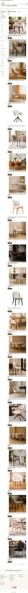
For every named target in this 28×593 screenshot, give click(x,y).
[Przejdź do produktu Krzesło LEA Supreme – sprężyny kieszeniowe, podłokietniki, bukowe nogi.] (17, 481)
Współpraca (2, 578)
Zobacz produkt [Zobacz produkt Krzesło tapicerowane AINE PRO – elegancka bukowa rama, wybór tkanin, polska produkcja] (9, 220)
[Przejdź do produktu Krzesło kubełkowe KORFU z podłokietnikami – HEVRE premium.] (17, 503)
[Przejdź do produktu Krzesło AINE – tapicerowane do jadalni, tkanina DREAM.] (17, 139)
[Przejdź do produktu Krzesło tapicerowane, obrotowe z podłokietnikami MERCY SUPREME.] (17, 435)
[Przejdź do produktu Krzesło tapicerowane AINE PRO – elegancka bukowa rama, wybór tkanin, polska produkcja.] (17, 207)
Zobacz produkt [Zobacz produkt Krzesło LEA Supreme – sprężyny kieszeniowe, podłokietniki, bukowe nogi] (9, 493)
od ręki (2, 72)
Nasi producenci (2, 577)
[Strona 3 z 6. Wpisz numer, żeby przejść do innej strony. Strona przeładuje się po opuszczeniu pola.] (24, 14)
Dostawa (20, 575)
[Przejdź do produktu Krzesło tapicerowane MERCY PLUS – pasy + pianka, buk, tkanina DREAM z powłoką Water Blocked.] (17, 253)
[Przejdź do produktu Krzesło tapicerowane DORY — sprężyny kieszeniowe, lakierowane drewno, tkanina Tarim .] (17, 458)
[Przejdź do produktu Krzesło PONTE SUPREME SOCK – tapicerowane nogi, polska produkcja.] (17, 389)
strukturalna (3, 62)
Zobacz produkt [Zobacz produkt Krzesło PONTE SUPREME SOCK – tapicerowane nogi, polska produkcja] (9, 402)
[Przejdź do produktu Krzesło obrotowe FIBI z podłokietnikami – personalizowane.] (17, 116)
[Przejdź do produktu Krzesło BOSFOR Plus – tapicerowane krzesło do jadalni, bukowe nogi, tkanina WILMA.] (17, 276)
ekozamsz (3, 63)
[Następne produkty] (23, 564)
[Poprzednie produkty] (15, 564)
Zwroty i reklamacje (12, 578)
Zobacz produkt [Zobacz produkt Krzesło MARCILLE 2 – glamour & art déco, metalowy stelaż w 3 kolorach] (9, 197)
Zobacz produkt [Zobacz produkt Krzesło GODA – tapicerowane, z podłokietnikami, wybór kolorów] (9, 174)
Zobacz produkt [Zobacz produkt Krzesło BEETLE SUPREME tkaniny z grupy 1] (9, 311)
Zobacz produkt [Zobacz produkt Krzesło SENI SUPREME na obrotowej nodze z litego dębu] (9, 83)
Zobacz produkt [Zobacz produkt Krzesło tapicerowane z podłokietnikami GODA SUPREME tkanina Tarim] (9, 379)
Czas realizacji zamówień (12, 577)
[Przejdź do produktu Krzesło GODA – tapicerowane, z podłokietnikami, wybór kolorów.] (17, 162)
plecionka (3, 55)
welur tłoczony (3, 54)
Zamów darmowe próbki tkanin (13, 575)
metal (2, 32)
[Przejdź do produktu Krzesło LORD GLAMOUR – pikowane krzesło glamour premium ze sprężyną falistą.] (17, 549)
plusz (2, 59)
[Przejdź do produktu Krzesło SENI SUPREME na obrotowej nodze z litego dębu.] (17, 71)
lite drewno (3, 31)
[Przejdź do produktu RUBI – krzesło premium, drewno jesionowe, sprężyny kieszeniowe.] (17, 230)
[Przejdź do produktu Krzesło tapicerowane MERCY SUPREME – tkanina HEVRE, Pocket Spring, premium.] (17, 344)
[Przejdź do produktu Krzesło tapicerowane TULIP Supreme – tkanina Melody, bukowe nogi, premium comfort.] (17, 321)
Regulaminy (11, 580)
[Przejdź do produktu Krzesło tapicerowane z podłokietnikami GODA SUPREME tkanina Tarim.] (17, 367)
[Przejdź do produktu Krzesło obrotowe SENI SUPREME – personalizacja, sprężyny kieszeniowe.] (17, 93)
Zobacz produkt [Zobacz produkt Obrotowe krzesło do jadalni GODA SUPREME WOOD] (9, 425)
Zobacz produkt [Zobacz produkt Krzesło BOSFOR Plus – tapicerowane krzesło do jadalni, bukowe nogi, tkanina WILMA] (9, 288)
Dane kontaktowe (2, 575)
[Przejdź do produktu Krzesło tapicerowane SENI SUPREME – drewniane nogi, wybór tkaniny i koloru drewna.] (17, 48)
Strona (22, 14)
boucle (2, 58)
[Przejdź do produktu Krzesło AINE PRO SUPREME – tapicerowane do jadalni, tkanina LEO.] (17, 526)
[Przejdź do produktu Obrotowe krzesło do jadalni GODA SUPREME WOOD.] (17, 412)
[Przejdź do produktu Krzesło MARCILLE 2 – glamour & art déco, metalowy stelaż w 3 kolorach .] (17, 184)
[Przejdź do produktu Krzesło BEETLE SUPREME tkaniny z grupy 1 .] (17, 298)
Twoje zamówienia (2, 583)
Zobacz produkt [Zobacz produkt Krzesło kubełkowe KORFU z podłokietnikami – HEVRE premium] (9, 516)
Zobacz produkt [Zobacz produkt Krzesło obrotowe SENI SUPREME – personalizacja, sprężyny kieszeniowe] (9, 106)
